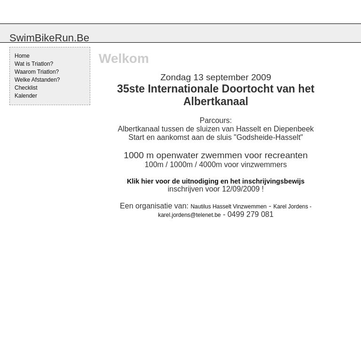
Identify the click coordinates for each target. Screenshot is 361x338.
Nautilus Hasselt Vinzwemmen (228, 206)
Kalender (26, 95)
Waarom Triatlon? (37, 72)
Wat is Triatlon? (34, 64)
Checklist (26, 87)
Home (22, 56)
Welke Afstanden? (37, 80)
